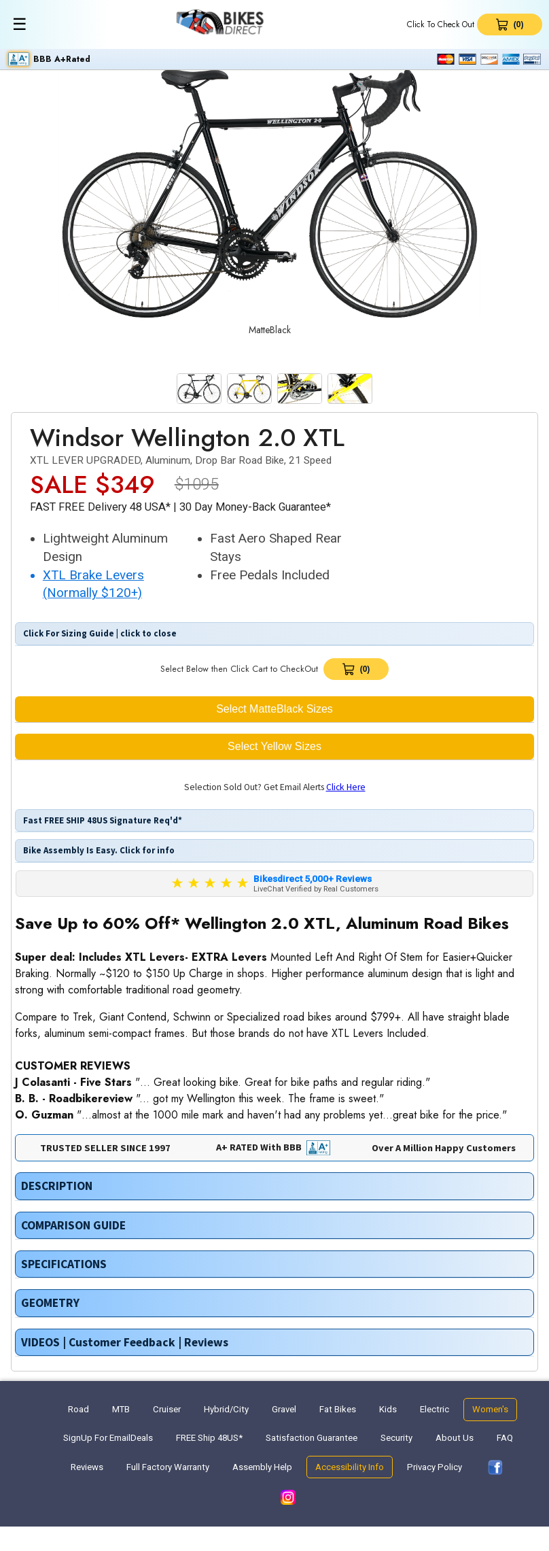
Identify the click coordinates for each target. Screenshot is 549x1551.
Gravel (284, 1409)
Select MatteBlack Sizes (274, 709)
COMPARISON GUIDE (73, 1225)
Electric (434, 1409)
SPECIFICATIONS (64, 1264)
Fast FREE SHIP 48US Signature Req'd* (101, 820)
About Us (455, 1438)
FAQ (505, 1438)
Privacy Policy (434, 1467)
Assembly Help (262, 1467)
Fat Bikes (337, 1409)
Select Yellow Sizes (274, 746)
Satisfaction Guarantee (311, 1438)
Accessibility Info (349, 1467)
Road (78, 1409)
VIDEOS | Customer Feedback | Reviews (124, 1342)
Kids (388, 1409)
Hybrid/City (226, 1409)
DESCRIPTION (56, 1185)
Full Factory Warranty (167, 1467)
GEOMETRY (50, 1302)
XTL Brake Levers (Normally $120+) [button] (93, 584)
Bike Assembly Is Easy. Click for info (98, 850)
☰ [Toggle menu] (19, 24)
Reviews (87, 1467)
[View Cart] (356, 669)
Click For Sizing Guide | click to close (99, 633)
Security (396, 1438)
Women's (490, 1409)
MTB (121, 1409)
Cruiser (167, 1409)
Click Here (346, 787)
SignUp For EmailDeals (108, 1438)
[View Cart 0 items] (509, 24)
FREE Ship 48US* (209, 1438)
